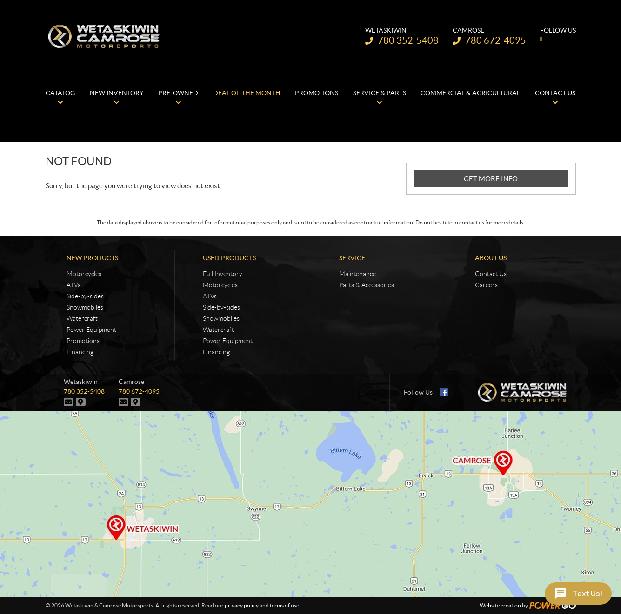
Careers (486, 285)
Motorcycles (84, 273)
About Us (491, 258)
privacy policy (242, 605)
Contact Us (491, 273)
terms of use (284, 605)
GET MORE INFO (491, 179)
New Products (92, 258)
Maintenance (357, 273)
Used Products (229, 258)
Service (352, 258)
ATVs (73, 285)
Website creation (500, 605)
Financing (80, 352)
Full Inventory (222, 273)
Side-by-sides (85, 296)
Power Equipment (91, 329)
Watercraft (82, 318)
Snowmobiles (85, 307)
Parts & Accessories (366, 285)
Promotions (83, 340)
